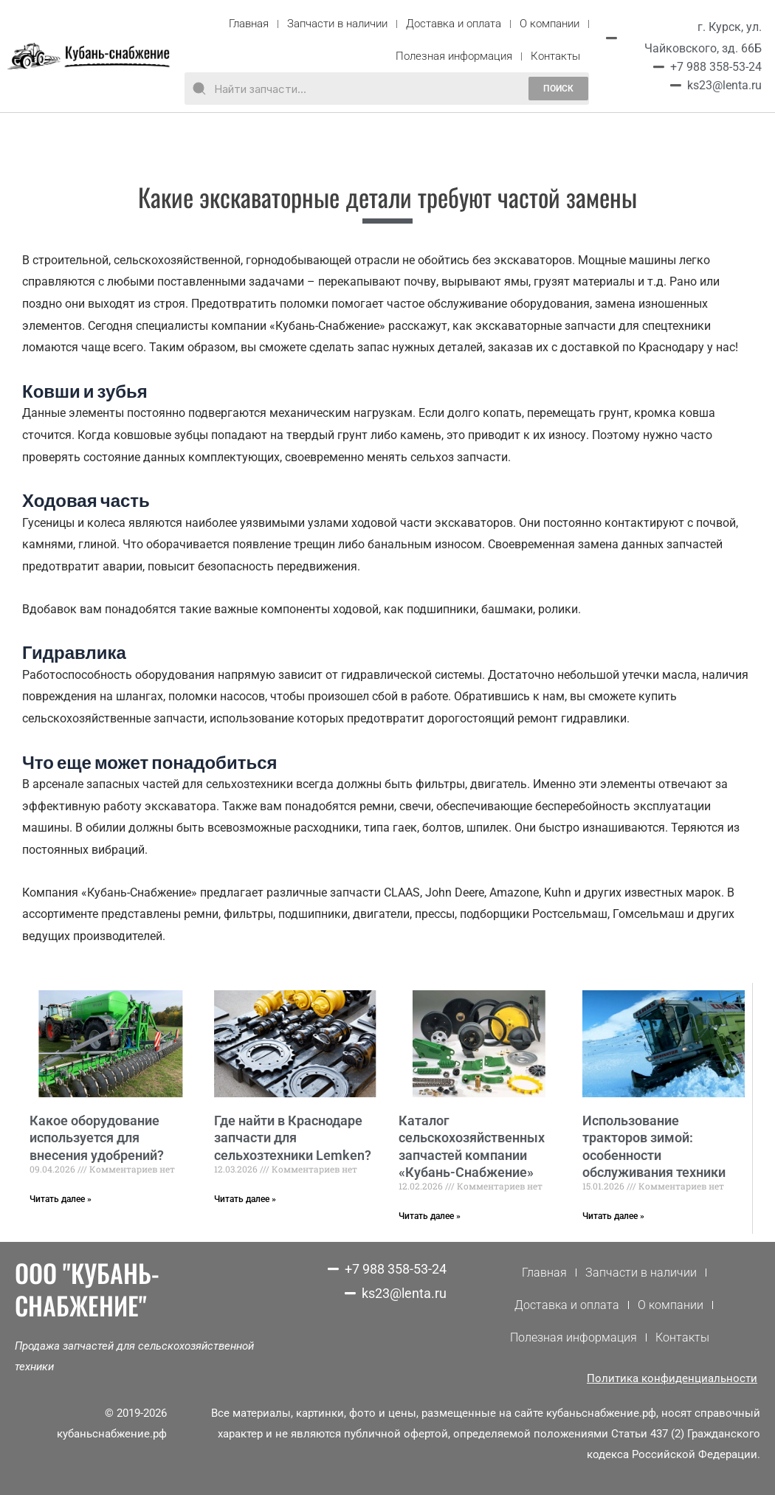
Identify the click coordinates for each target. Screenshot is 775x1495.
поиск (558, 88)
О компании (549, 23)
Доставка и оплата (453, 23)
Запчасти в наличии (337, 23)
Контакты (555, 56)
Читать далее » (61, 1199)
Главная (249, 23)
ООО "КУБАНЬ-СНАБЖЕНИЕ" (87, 1289)
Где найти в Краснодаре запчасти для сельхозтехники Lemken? (292, 1138)
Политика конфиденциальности (672, 1378)
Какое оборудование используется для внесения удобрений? (97, 1138)
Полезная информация (454, 56)
